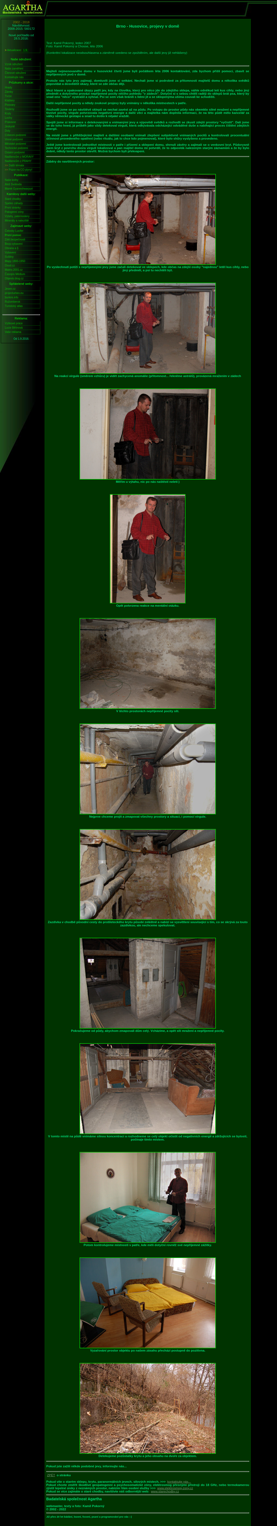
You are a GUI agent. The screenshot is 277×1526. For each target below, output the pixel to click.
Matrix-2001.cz (14, 269)
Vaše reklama (13, 332)
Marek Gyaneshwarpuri (19, 188)
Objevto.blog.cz (14, 278)
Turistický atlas (14, 306)
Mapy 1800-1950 (15, 261)
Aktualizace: (16, 50)
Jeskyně (10, 126)
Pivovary (10, 104)
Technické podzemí (16, 148)
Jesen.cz (10, 288)
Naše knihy (11, 180)
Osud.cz (10, 265)
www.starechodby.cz (165, 1491)
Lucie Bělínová (14, 327)
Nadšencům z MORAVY (19, 156)
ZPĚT (51, 1475)
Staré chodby (13, 198)
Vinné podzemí (14, 139)
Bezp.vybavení (14, 243)
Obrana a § (11, 248)
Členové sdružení (15, 72)
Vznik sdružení (14, 64)
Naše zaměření (14, 68)
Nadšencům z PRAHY (18, 161)
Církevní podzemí (15, 135)
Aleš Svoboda (13, 184)
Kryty (8, 113)
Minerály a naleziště (17, 220)
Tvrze (8, 96)
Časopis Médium (15, 274)
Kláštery (10, 100)
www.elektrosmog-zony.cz (175, 1488)
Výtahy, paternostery (17, 216)
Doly (7, 130)
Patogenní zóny (14, 211)
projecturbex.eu (14, 293)
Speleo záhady (14, 203)
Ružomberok (12, 301)
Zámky (9, 91)
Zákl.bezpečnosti (15, 239)
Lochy (8, 117)
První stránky (13, 207)
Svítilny (9, 256)
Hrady (8, 87)
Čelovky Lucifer (14, 230)
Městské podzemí (15, 143)
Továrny (9, 109)
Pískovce (10, 122)
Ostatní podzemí (15, 152)
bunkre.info (11, 297)
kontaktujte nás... (179, 1481)
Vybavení (10, 252)
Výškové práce (14, 323)
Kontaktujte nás (14, 77)
